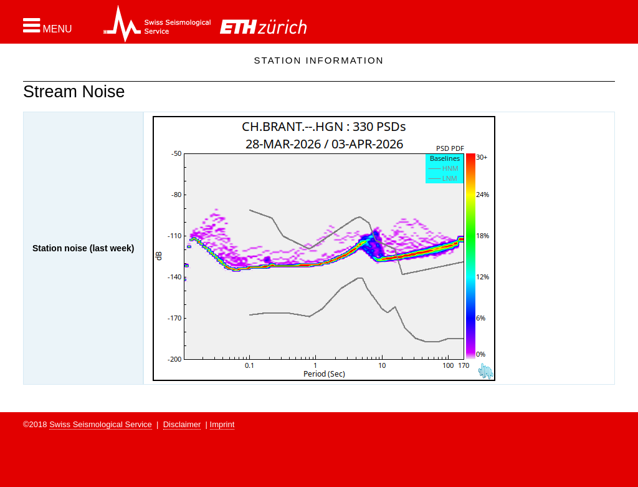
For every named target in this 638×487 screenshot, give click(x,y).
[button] (47, 25)
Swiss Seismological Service (100, 424)
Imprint (222, 424)
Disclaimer (182, 424)
